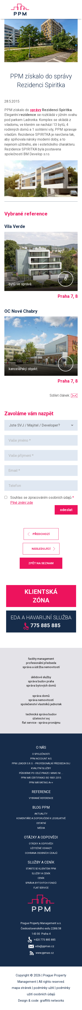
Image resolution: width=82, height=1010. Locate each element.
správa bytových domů (41, 685)
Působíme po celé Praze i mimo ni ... (41, 773)
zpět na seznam (41, 563)
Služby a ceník (41, 862)
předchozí (41, 534)
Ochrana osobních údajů (41, 853)
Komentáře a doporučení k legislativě (41, 818)
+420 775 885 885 (41, 939)
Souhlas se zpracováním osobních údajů (41, 497)
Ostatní (41, 823)
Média (41, 828)
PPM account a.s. (41, 758)
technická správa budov (41, 714)
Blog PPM (41, 807)
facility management (41, 658)
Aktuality (41, 813)
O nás (41, 747)
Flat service (41, 887)
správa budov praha (41, 681)
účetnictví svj (41, 718)
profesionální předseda (41, 663)
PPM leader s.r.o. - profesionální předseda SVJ (41, 763)
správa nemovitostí (41, 700)
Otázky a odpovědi (41, 837)
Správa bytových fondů (41, 883)
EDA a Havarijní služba (41, 622)
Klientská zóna (41, 596)
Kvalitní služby (41, 768)
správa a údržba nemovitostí (41, 667)
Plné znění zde (21, 502)
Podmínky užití (44, 988)
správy (35, 110)
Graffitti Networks (52, 1001)
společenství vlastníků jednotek (41, 704)
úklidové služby (41, 677)
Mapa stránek (21, 988)
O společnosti (41, 754)
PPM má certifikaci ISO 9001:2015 (41, 777)
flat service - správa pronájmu (41, 722)
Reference (41, 792)
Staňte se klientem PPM (41, 868)
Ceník (41, 878)
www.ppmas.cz (41, 952)
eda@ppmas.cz (41, 946)
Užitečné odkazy (41, 848)
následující (41, 548)
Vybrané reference (41, 798)
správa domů (41, 695)
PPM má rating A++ (41, 782)
